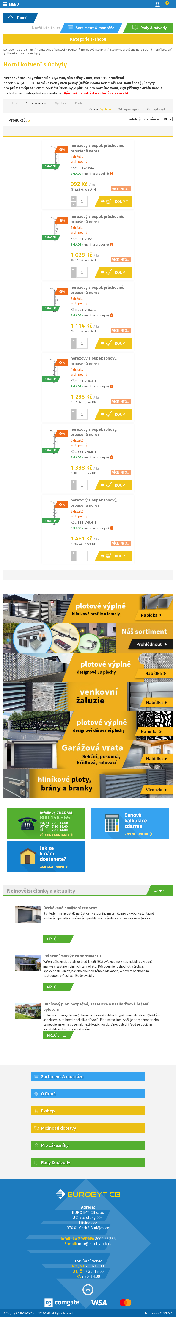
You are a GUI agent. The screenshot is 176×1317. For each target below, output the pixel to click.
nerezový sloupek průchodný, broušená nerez (97, 148)
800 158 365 (105, 1238)
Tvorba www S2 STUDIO (159, 1313)
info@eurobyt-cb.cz (95, 1243)
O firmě (48, 1093)
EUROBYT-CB (11, 49)
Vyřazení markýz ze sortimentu (72, 956)
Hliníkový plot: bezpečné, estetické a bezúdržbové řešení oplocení (95, 1006)
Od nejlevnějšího (129, 109)
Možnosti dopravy (58, 1128)
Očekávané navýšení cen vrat (70, 908)
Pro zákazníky (55, 1145)
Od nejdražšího (157, 109)
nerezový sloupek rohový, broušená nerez (94, 360)
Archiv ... (161, 891)
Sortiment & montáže (62, 1076)
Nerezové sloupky (93, 49)
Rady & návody (55, 1162)
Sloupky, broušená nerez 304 (130, 49)
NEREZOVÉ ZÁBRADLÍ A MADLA (57, 49)
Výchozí (105, 109)
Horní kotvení (163, 49)
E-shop (28, 49)
